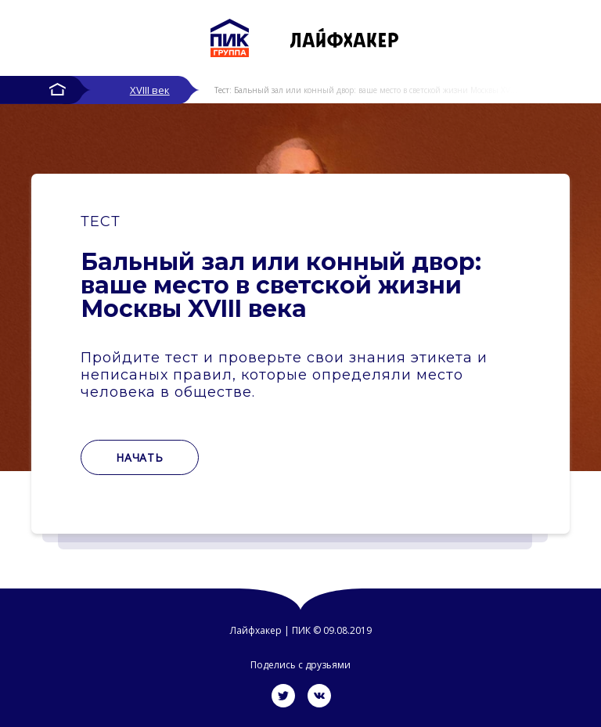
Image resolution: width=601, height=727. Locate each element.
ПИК (301, 630)
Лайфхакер (256, 630)
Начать (140, 457)
